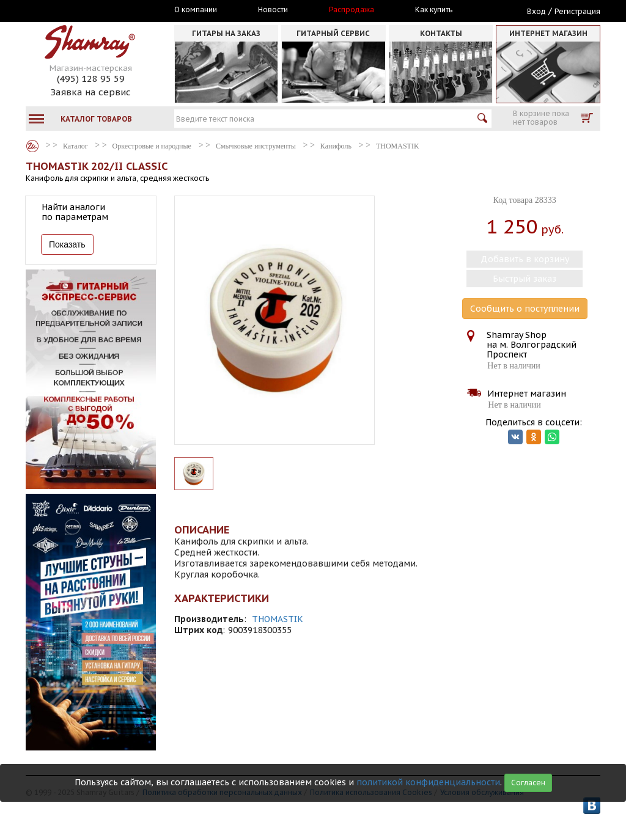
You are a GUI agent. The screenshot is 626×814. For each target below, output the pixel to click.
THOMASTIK (277, 619)
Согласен (528, 782)
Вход (536, 11)
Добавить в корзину (525, 259)
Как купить (433, 10)
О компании (195, 10)
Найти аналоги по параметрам (75, 212)
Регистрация (577, 11)
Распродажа (351, 10)
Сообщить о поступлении (525, 308)
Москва (81, 10)
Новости (273, 10)
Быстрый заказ (524, 278)
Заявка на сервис (90, 92)
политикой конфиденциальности (428, 782)
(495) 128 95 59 (91, 78)
